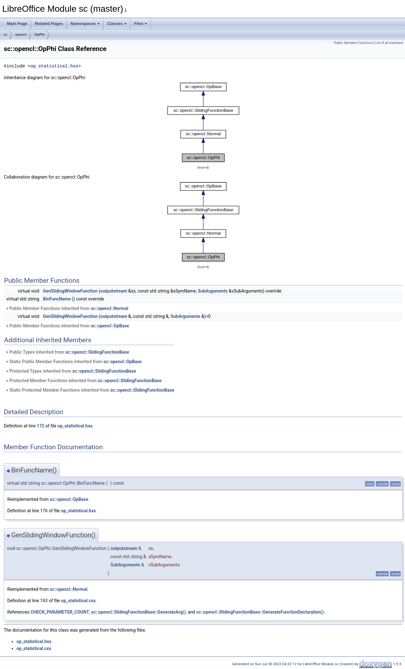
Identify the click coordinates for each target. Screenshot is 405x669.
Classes (117, 23)
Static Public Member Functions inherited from (73, 361)
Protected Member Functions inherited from (83, 380)
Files (140, 23)
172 (40, 425)
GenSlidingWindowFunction (70, 290)
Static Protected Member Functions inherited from (89, 390)
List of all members (389, 43)
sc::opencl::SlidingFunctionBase (97, 352)
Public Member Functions (353, 43)
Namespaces (85, 23)
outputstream (113, 290)
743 (44, 600)
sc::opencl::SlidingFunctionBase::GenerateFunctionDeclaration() (260, 612)
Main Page (17, 23)
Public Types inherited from (67, 352)
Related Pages (49, 23)
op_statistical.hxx (54, 66)
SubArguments (212, 290)
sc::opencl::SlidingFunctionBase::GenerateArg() (138, 612)
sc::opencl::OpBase (110, 325)
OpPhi (39, 34)
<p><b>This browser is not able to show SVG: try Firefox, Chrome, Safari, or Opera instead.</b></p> (203, 122)
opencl (20, 34)
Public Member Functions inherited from (66, 308)
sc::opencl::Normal (109, 308)
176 (44, 510)
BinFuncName (57, 298)
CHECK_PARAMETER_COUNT (59, 612)
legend (203, 167)
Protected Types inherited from (70, 371)
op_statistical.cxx (78, 600)
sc (5, 34)
